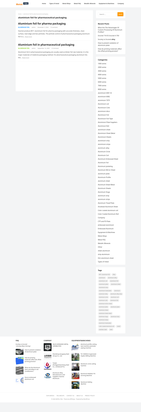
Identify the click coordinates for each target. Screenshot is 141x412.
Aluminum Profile (104, 177)
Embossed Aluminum (106, 229)
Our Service (50, 395)
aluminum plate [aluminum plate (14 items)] (115, 307)
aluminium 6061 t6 (105, 93)
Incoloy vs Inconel (106, 39)
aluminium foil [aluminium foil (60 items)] (114, 281)
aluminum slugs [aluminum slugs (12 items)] (103, 316)
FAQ (17, 340)
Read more (28, 37)
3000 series (102, 71)
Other (100, 247)
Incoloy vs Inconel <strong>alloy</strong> (23, 345)
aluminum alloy (103, 148)
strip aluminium (104, 254)
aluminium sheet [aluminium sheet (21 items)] (115, 284)
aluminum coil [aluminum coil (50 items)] (115, 297)
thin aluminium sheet (106, 258)
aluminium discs (104, 111)
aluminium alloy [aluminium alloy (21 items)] (112, 278)
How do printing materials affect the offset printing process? (110, 50)
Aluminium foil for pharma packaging (42, 23)
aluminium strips (104, 144)
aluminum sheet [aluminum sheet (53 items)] (103, 310)
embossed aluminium (106, 225)
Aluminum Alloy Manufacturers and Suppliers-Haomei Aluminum (59, 375)
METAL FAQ (59, 399)
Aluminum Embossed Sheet (108, 159)
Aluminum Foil (24, 27)
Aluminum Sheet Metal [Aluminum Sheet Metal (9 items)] (105, 313)
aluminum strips (104, 199)
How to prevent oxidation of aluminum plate (108, 44)
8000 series (102, 89)
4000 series (102, 74)
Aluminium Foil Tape (105, 119)
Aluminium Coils (104, 108)
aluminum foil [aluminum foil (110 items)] (114, 300)
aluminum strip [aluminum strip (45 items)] (115, 316)
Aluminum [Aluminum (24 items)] (117, 291)
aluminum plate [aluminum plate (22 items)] (103, 307)
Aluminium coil (103, 104)
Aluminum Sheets (104, 188)
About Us (79, 395)
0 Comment (54, 27)
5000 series (102, 78)
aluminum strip (103, 196)
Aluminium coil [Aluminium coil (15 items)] (103, 281)
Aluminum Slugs (104, 192)
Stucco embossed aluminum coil (30, 378)
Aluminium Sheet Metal (106, 133)
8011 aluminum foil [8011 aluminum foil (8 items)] (104, 274)
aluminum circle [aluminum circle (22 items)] (103, 297)
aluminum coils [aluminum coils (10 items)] (103, 300)
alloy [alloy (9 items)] (114, 274)
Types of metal (103, 262)
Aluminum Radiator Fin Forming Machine (88, 374)
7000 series (102, 85)
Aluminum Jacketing (105, 166)
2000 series (102, 67)
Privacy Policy (90, 395)
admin (34, 27)
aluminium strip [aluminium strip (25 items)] (103, 287)
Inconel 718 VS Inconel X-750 (108, 36)
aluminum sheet (104, 181)
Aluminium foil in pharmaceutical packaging (46, 44)
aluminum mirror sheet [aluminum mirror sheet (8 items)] (105, 303)
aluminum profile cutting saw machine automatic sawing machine (89, 346)
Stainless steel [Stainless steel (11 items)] (103, 329)
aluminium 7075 (104, 100)
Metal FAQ (101, 240)
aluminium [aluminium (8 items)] (102, 278)
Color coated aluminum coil (108, 210)
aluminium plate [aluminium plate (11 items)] (103, 284)
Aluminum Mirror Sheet (106, 170)
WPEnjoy (72, 399)
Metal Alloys (102, 236)
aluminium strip (104, 141)
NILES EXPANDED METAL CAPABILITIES (60, 345)
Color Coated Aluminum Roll (108, 214)
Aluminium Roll (103, 126)
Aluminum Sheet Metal (106, 185)
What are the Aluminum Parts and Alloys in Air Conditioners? (32, 369)
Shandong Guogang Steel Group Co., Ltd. (61, 355)
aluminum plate (104, 174)
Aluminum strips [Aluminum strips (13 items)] (103, 320)
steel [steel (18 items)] (111, 329)
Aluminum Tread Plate (106, 203)
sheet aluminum (104, 251)
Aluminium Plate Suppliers (107, 122)
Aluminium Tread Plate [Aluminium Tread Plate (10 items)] (105, 291)
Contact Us (70, 395)
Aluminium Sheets (104, 137)
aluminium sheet (104, 130)
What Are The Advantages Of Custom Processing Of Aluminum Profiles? (110, 29)
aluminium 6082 (104, 96)
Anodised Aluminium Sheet (108, 207)
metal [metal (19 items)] (118, 326)
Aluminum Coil (103, 155)
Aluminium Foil (103, 115)
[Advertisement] (32, 76)
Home (19, 14)
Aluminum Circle (104, 152)
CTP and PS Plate (104, 221)
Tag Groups (60, 395)
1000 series (102, 64)
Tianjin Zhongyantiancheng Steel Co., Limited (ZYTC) (61, 365)
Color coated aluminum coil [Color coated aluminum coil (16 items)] (106, 326)
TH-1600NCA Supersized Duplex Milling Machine (88, 355)
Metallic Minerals (104, 243)
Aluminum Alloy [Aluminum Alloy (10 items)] (103, 294)
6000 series (102, 82)
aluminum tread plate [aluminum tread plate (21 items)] (105, 323)
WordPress (86, 399)
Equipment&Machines (81, 340)
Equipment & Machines (106, 232)
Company (101, 218)
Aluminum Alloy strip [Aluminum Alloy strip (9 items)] (116, 294)
